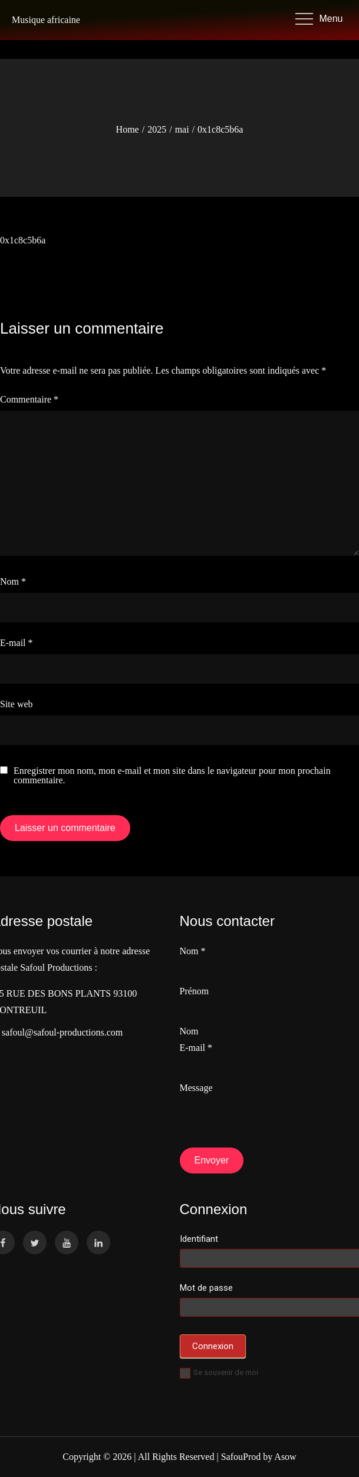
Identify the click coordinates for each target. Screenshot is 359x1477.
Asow (285, 1457)
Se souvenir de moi (219, 1372)
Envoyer (212, 1160)
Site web (16, 704)
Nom (13, 581)
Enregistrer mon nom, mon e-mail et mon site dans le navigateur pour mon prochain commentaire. (172, 775)
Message (196, 1088)
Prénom (194, 991)
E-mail (16, 643)
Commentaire (29, 399)
